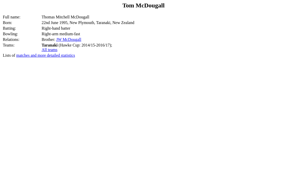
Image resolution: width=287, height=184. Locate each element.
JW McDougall (68, 39)
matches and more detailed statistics (45, 55)
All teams (49, 50)
